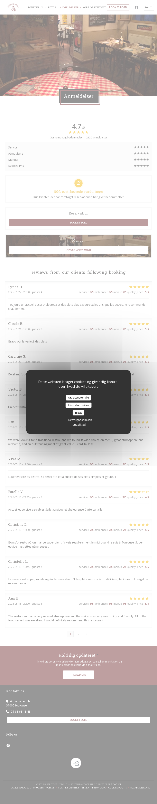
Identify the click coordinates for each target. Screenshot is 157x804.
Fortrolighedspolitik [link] (80, 419)
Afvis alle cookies (78, 405)
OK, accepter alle (78, 397)
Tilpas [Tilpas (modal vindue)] (78, 412)
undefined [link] (79, 424)
